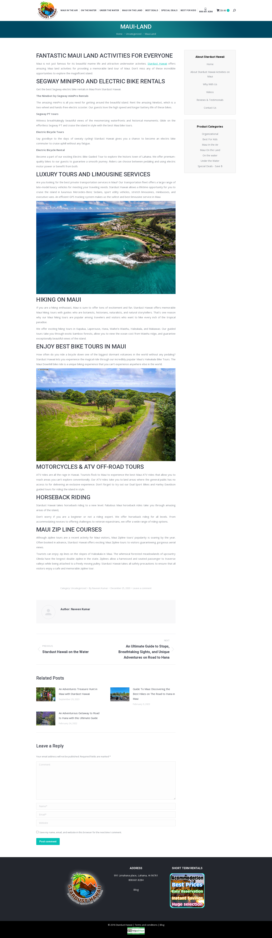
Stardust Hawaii (157, 63)
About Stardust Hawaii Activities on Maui (210, 74)
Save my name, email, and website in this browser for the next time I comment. (80, 832)
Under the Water (210, 160)
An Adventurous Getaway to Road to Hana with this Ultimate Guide (79, 715)
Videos (210, 92)
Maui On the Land (210, 150)
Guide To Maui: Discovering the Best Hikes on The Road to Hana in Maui (154, 693)
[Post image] (45, 694)
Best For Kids (210, 139)
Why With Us (210, 84)
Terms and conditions (146, 924)
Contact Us (210, 107)
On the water (210, 155)
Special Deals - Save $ (210, 166)
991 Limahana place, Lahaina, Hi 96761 (136, 875)
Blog (136, 889)
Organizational (210, 134)
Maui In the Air (210, 144)
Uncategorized (78, 588)
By (98, 588)
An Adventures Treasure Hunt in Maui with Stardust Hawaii (78, 691)
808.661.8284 (136, 880)
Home (210, 64)
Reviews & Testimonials (210, 100)
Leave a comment (142, 588)
